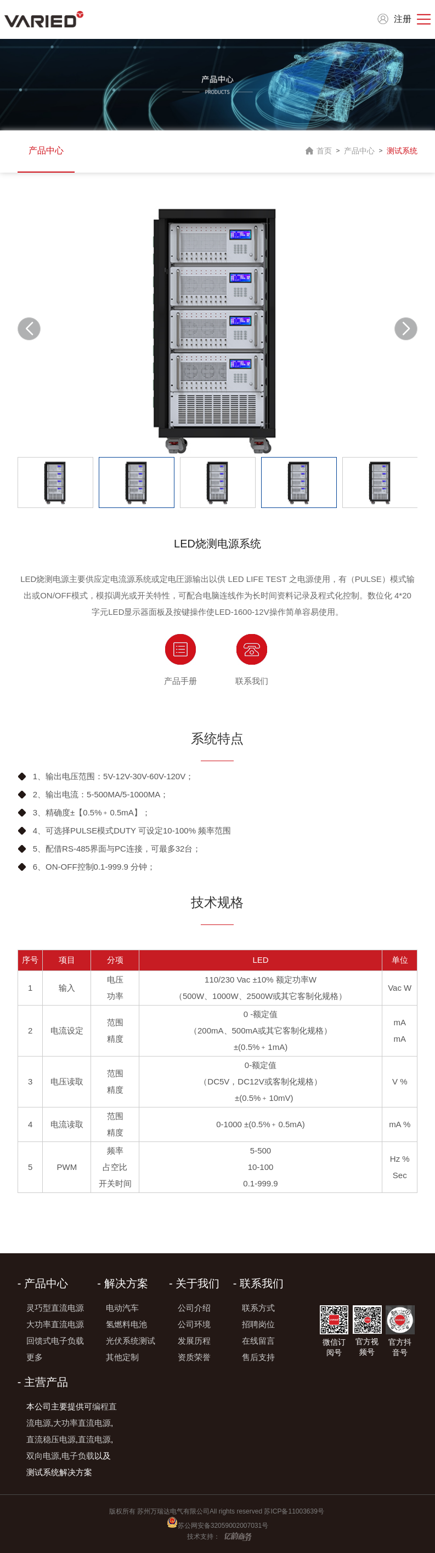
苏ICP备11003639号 (295, 1511)
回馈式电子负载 (55, 1340)
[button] (405, 328)
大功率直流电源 (55, 1324)
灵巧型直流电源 (55, 1307)
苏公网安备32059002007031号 (223, 1525)
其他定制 (122, 1357)
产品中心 (46, 150)
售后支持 (258, 1357)
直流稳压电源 (51, 1439)
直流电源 (94, 1439)
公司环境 (194, 1324)
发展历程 (194, 1340)
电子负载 (77, 1455)
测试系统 (402, 150)
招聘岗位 (258, 1324)
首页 (324, 150)
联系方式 (258, 1307)
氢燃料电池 (126, 1324)
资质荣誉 (194, 1357)
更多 (34, 1357)
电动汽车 (122, 1307)
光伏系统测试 (130, 1340)
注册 (402, 19)
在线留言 (258, 1340)
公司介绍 (194, 1307)
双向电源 (42, 1455)
